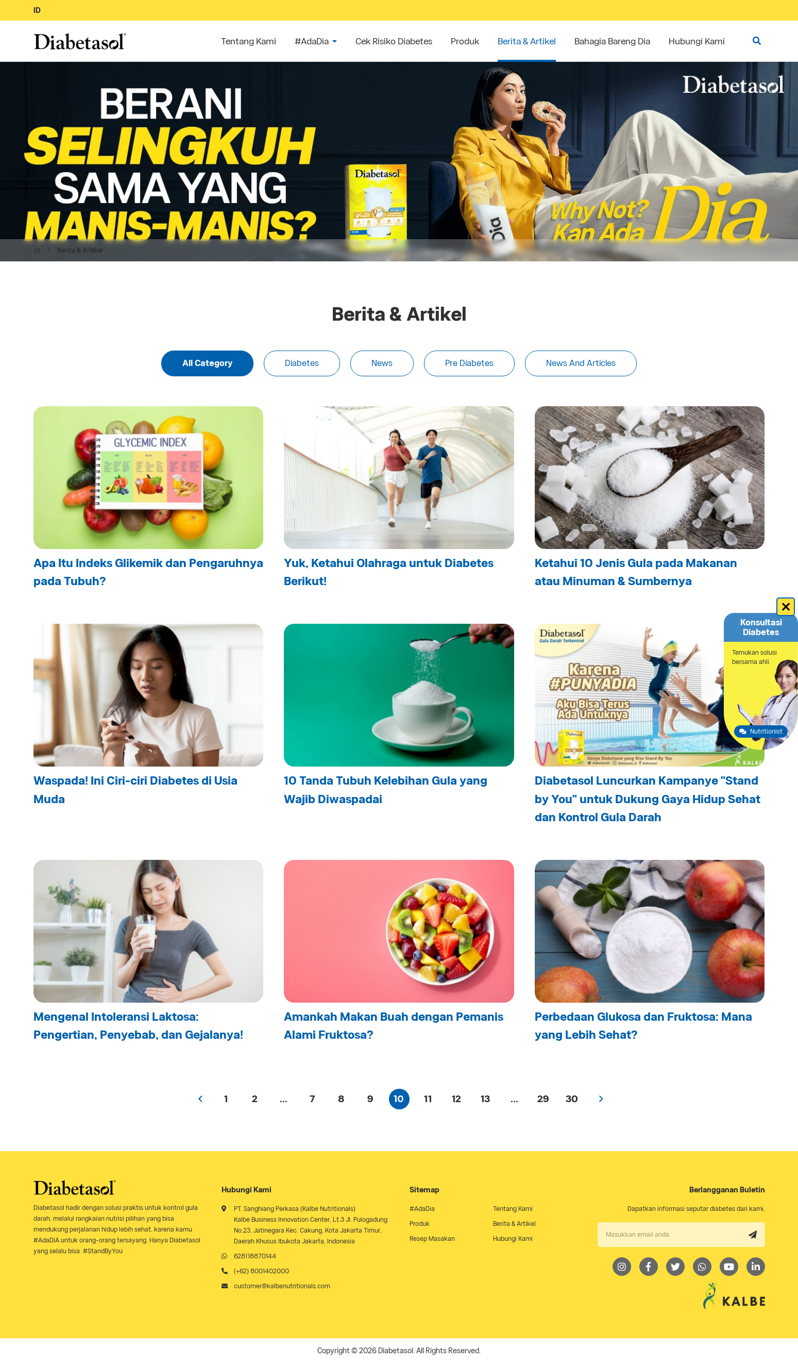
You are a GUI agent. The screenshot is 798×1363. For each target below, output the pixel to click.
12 (456, 1098)
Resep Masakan (432, 1238)
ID (37, 10)
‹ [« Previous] (201, 1099)
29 (543, 1098)
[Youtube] (729, 1266)
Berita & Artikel (514, 1223)
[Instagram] (622, 1266)
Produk (420, 1223)
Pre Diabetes (469, 363)
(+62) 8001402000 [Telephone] (261, 1271)
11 (428, 1098)
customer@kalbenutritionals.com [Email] (282, 1286)
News (382, 363)
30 (572, 1098)
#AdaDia (422, 1208)
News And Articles (581, 363)
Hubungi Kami (513, 1238)
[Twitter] (675, 1266)
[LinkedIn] (755, 1266)
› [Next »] (601, 1099)
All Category (207, 363)
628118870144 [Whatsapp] (255, 1256)
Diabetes (302, 363)
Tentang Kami (513, 1208)
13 (485, 1098)
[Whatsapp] (702, 1266)
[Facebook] (648, 1266)
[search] (757, 41)
